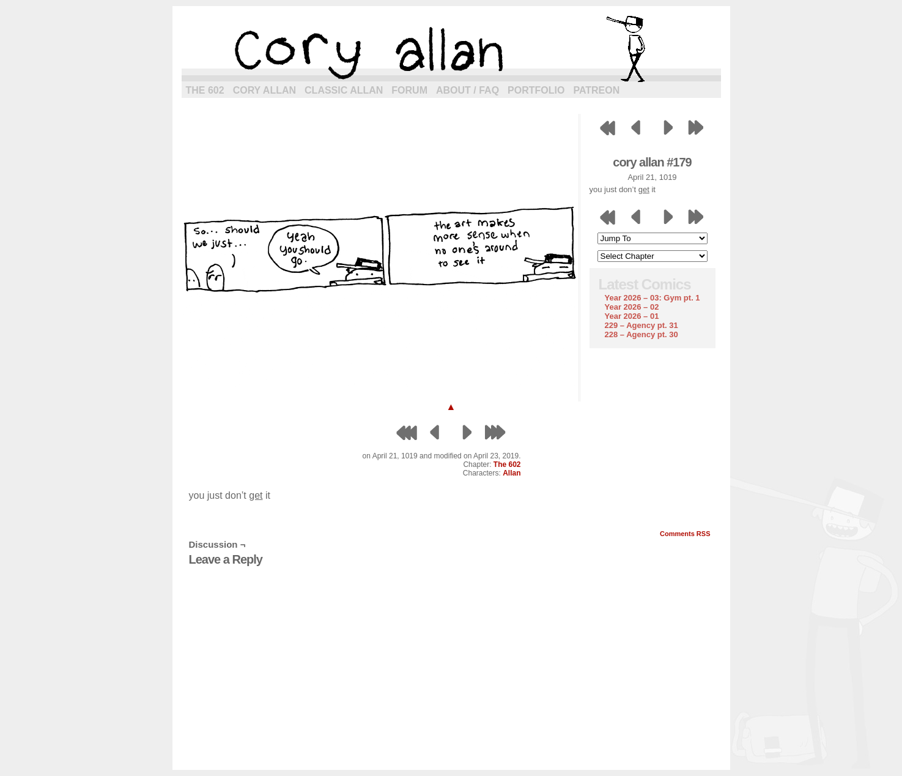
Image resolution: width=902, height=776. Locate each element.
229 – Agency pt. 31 (641, 325)
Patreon (596, 90)
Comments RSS (685, 533)
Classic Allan (344, 90)
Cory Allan (264, 90)
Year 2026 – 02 (632, 307)
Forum (409, 90)
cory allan (451, 49)
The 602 (205, 90)
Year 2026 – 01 (632, 316)
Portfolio (536, 90)
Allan (511, 473)
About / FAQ (467, 90)
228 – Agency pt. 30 (641, 334)
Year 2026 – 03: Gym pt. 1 (652, 297)
